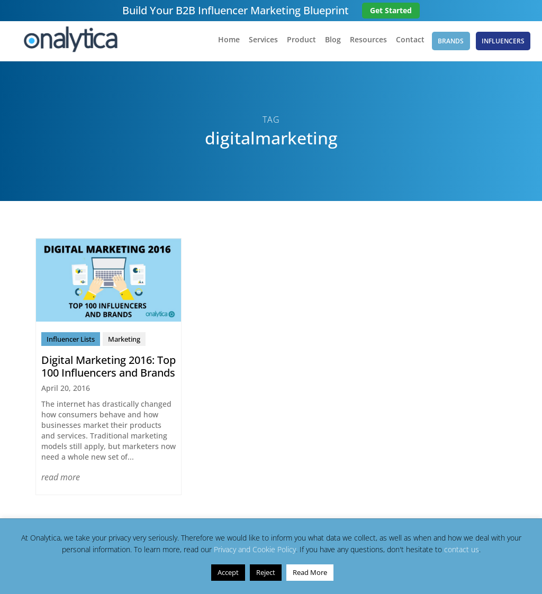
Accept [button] (228, 572)
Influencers (503, 42)
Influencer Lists (71, 341)
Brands (450, 42)
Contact (406, 43)
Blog (329, 43)
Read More (310, 572)
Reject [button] (265, 572)
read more (60, 480)
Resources (364, 43)
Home (225, 43)
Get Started (391, 10)
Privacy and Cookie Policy (255, 549)
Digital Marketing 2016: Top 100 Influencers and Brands (108, 368)
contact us (461, 549)
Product (297, 43)
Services (259, 43)
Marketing (124, 341)
